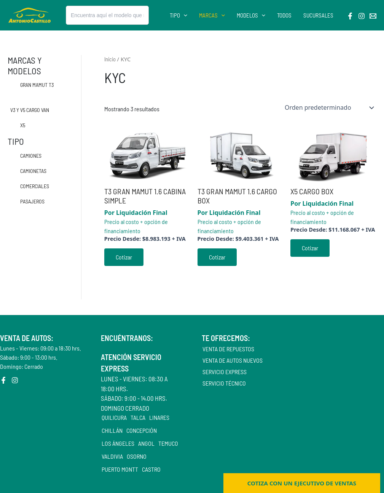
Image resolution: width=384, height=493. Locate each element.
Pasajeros (32, 201)
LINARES (159, 417)
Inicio (110, 59)
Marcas (213, 15)
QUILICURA (114, 417)
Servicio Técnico (224, 383)
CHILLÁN (112, 430)
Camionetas (33, 171)
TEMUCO (168, 443)
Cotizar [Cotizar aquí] (124, 257)
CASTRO (151, 469)
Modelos (251, 15)
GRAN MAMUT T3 (37, 85)
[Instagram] (361, 16)
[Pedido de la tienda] (329, 107)
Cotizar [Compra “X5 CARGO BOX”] (310, 247)
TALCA (138, 417)
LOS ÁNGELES (118, 443)
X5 (22, 125)
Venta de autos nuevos (232, 360)
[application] (185, 15)
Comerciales (34, 186)
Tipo (180, 15)
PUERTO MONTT (120, 469)
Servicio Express (224, 371)
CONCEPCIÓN (141, 430)
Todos (284, 15)
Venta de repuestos (228, 348)
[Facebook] (350, 16)
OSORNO (137, 456)
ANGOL (146, 443)
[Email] (373, 16)
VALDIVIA (112, 456)
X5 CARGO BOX (311, 191)
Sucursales (318, 15)
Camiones (30, 155)
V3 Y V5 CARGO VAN (29, 110)
